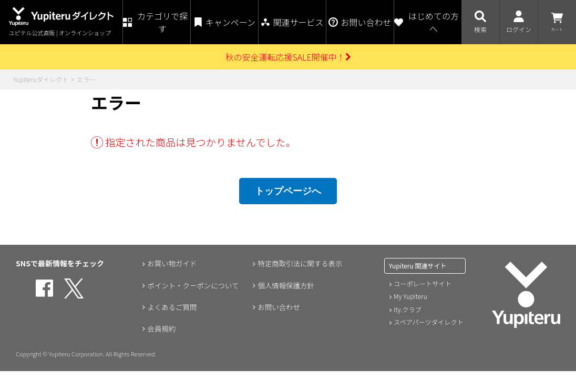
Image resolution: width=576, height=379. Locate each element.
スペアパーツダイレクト (428, 321)
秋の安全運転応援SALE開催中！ (288, 57)
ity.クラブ (407, 308)
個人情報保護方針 (285, 285)
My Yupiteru (410, 296)
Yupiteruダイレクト (40, 79)
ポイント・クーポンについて (193, 285)
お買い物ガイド (171, 263)
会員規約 (160, 329)
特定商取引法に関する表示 (300, 263)
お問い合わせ (278, 307)
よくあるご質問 (171, 307)
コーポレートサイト (422, 283)
